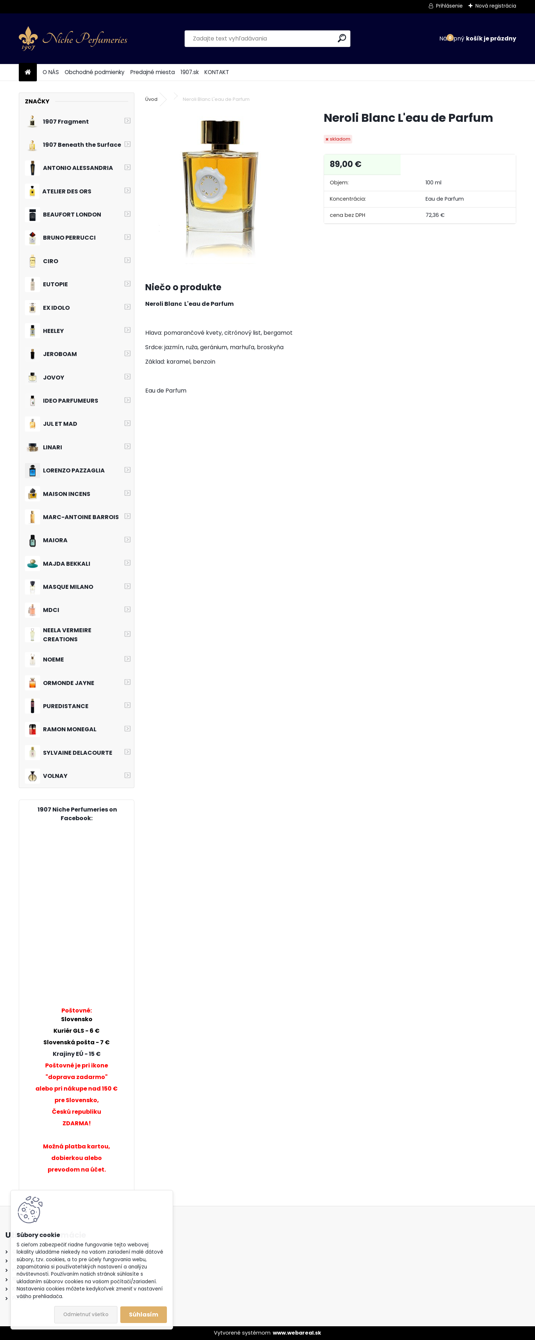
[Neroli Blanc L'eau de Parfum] (223, 187)
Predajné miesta (152, 72)
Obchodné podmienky (95, 72)
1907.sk (190, 72)
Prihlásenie (449, 5)
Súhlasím (143, 1314)
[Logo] (73, 38)
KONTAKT (216, 72)
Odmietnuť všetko (85, 1314)
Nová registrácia (495, 5)
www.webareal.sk (297, 1332)
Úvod (151, 99)
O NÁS (51, 72)
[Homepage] (28, 72)
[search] (342, 38)
